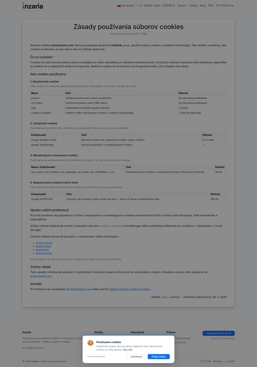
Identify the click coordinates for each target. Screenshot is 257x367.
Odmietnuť (136, 356)
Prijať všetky (159, 356)
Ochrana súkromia (96, 356)
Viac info (127, 349)
